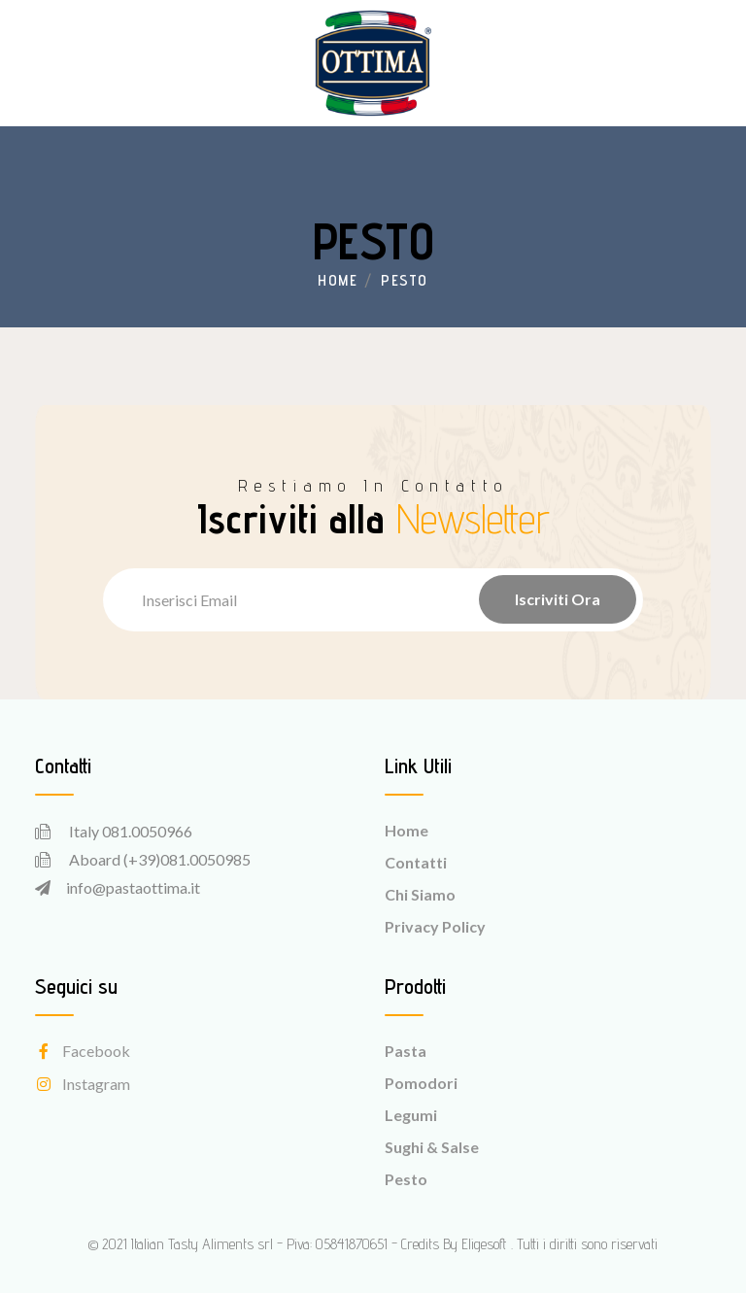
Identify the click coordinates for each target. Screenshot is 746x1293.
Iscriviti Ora (557, 599)
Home (337, 280)
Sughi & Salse (432, 1147)
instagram (82, 1083)
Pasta (405, 1050)
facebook (82, 1050)
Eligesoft (484, 1244)
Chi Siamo (420, 894)
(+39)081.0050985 (187, 859)
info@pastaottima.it (133, 887)
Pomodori (421, 1082)
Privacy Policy (435, 926)
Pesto (406, 1179)
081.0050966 (147, 831)
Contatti (416, 862)
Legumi (411, 1115)
